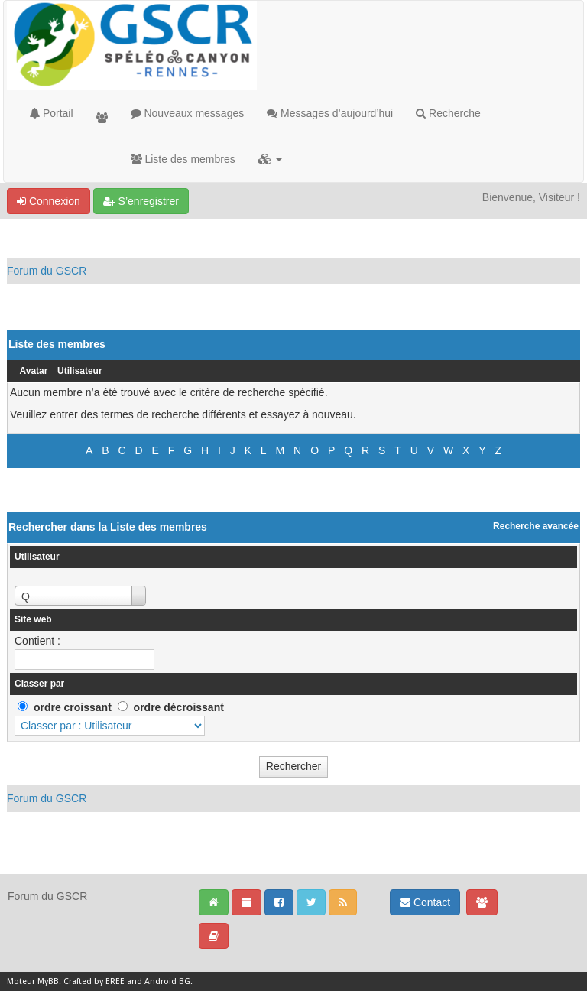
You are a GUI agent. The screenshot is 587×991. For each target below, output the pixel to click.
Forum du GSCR (46, 271)
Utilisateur (79, 371)
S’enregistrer (141, 201)
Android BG (167, 981)
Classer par (39, 683)
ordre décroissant (179, 707)
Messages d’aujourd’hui (330, 113)
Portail (51, 113)
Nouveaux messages (188, 113)
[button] (270, 159)
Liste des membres (183, 159)
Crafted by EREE (94, 981)
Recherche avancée (536, 526)
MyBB (48, 981)
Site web (33, 619)
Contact (425, 902)
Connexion (48, 201)
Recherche (448, 113)
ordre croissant (73, 707)
